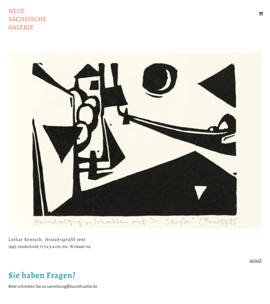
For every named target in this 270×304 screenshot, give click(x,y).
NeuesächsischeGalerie (27, 19)
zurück (256, 260)
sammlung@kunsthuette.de (72, 286)
